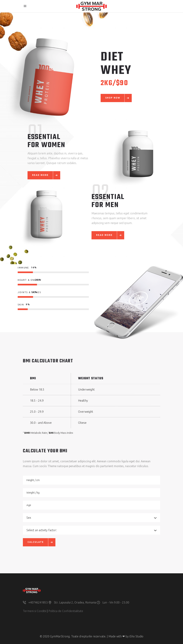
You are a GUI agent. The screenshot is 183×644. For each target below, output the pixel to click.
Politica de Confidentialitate (65, 611)
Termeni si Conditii (34, 611)
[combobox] (91, 517)
